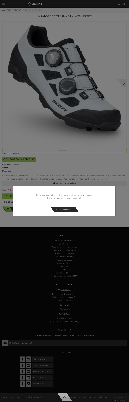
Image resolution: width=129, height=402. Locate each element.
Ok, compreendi (64, 209)
